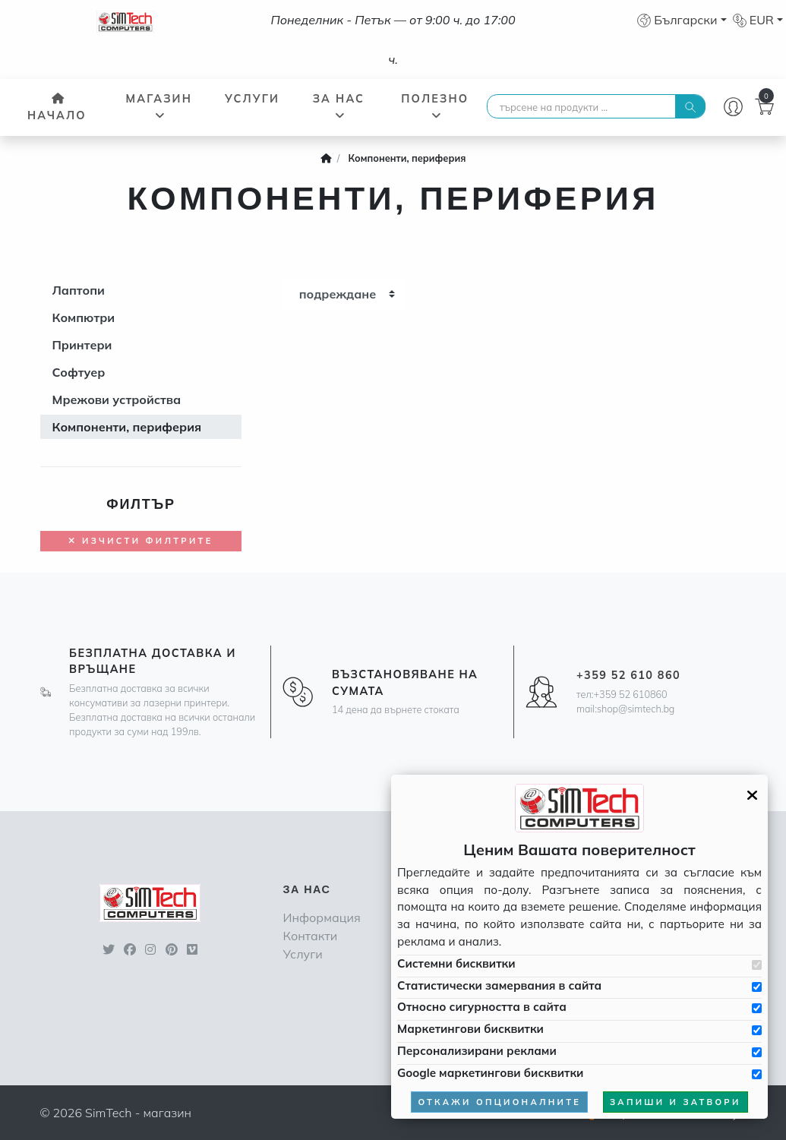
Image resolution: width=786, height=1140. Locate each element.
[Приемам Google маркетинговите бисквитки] (757, 1074)
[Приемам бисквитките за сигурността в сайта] (757, 1008)
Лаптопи (78, 290)
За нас (339, 106)
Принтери (82, 344)
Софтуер (79, 372)
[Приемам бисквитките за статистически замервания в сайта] (757, 987)
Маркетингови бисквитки (470, 1029)
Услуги (252, 99)
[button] (681, 19)
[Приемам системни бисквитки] (757, 965)
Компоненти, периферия (127, 426)
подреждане (338, 294)
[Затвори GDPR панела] (752, 795)
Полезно (435, 106)
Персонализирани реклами (477, 1051)
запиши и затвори (675, 1102)
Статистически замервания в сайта (499, 985)
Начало (57, 107)
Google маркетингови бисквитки (490, 1073)
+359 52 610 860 (628, 675)
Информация (321, 917)
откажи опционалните (499, 1102)
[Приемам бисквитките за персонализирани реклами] (757, 1052)
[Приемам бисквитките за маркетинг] (757, 1030)
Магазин (159, 106)
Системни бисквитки (456, 963)
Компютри (83, 317)
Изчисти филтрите (140, 540)
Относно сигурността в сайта (482, 1006)
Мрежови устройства (117, 399)
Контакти (310, 935)
